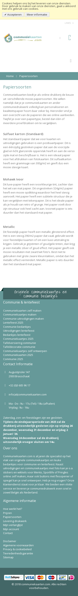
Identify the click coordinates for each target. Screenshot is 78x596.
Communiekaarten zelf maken (22, 310)
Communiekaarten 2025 (18, 355)
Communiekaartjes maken (19, 314)
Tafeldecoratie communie (19, 347)
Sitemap (8, 557)
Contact (8, 533)
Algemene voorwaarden (18, 545)
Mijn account (11, 529)
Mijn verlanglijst (13, 525)
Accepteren (14, 14)
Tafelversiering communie (19, 343)
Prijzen (7, 513)
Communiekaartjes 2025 (18, 339)
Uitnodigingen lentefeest (18, 330)
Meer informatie (37, 14)
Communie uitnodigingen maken (23, 318)
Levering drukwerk (15, 521)
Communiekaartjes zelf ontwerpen (25, 351)
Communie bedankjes (17, 327)
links (68, 22)
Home (10, 76)
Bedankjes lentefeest (16, 335)
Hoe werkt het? (12, 509)
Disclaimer (9, 541)
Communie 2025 (13, 359)
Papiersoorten (12, 517)
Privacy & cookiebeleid (17, 549)
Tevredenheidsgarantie (18, 553)
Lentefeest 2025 (13, 322)
